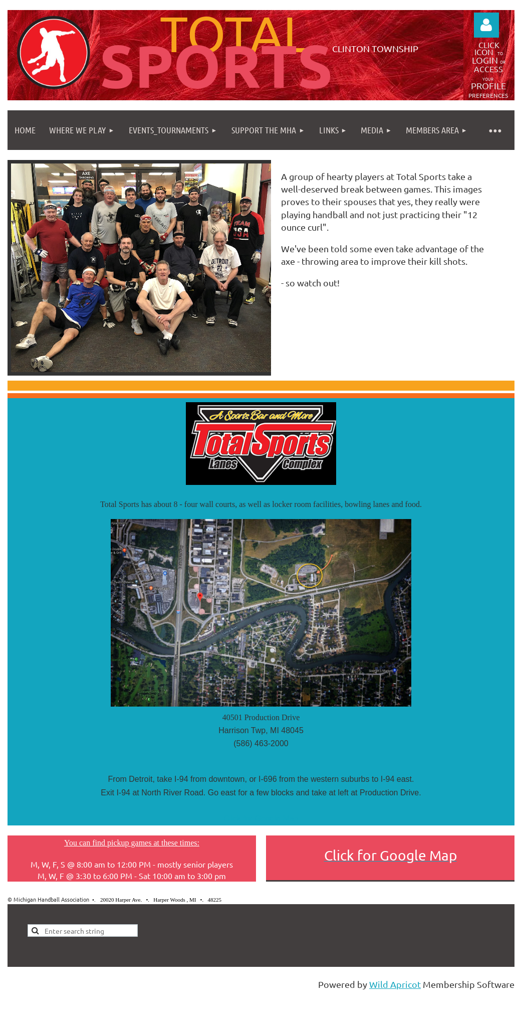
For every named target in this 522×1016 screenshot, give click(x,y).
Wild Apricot (395, 984)
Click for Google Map (260, 818)
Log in (486, 25)
